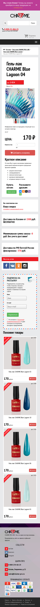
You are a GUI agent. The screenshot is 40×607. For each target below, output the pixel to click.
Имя (8, 294)
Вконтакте (9, 552)
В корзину (32, 378)
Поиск (33, 23)
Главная (7, 600)
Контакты (27, 600)
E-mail (9, 303)
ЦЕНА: (8, 139)
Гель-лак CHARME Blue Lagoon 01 (20, 509)
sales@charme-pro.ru (16, 574)
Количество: (8, 145)
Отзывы (27, 602)
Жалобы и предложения (11, 604)
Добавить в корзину (20, 152)
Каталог (8, 50)
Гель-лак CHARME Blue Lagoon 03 (20, 371)
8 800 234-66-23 (14, 565)
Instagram (9, 556)
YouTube (9, 549)
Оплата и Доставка (17, 600)
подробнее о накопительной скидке (13, 209)
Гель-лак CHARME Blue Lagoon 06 (20, 463)
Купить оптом (11, 192)
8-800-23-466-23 (11, 29)
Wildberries (18, 8)
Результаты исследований (28, 604)
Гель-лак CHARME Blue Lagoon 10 (20, 417)
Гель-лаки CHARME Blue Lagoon (12, 52)
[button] (33, 90)
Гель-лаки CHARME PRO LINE (21, 50)
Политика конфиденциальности (13, 602)
